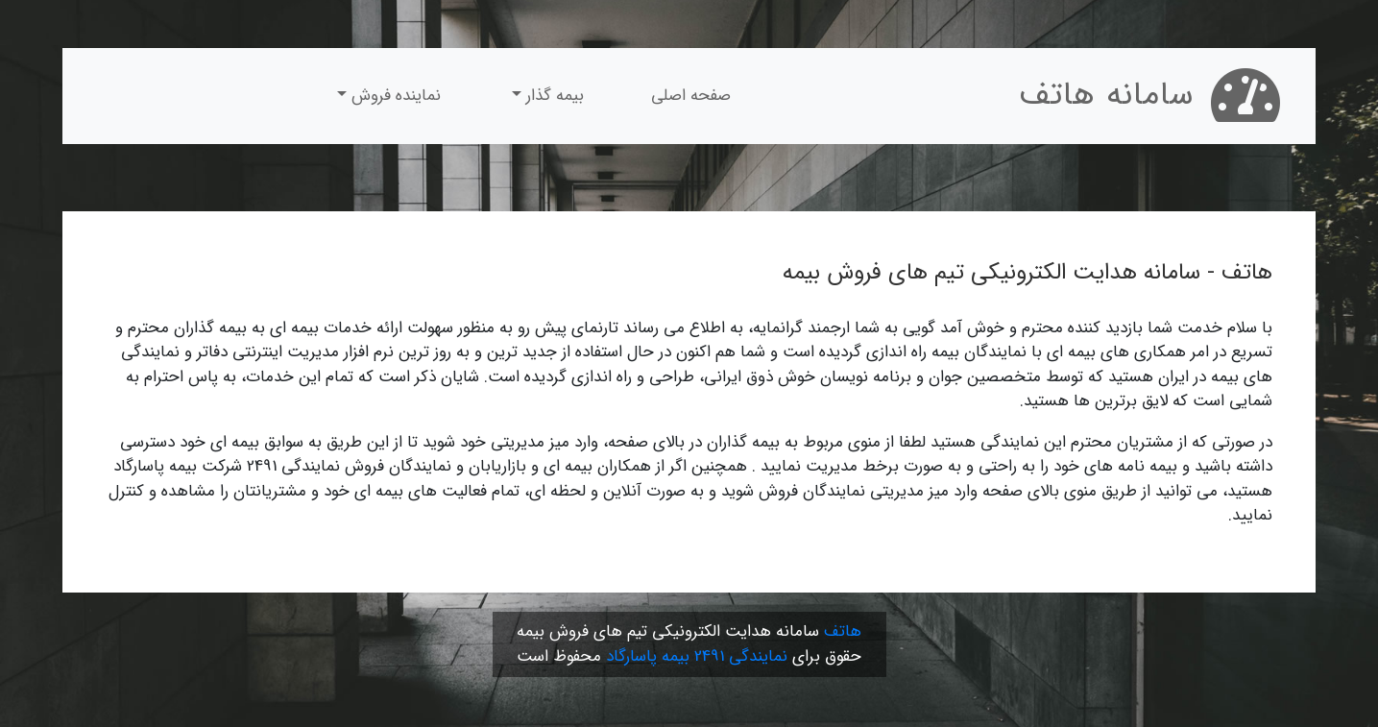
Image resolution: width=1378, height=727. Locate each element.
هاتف (842, 631)
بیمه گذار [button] (552, 96)
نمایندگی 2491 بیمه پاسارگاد (696, 656)
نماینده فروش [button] (394, 96)
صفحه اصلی (691, 96)
